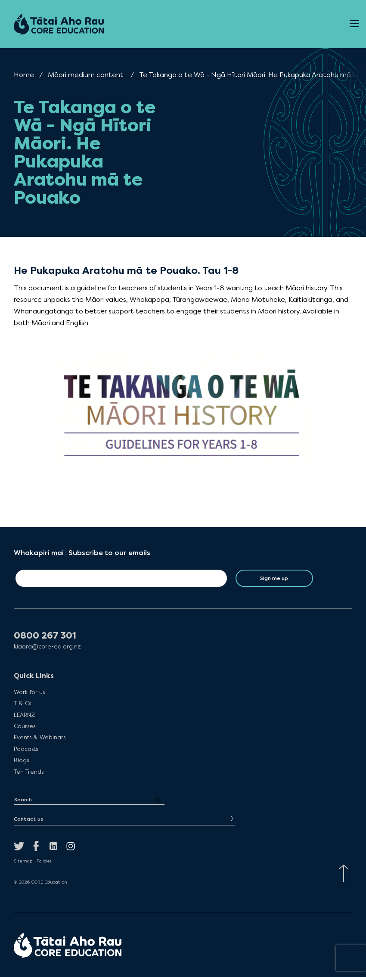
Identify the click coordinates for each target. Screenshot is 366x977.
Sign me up (274, 578)
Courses (24, 726)
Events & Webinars (39, 737)
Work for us (29, 692)
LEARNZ (24, 715)
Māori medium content (86, 75)
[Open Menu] (354, 24)
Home (24, 75)
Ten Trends (28, 772)
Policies (44, 861)
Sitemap (23, 861)
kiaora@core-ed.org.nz (47, 646)
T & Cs (22, 703)
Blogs (21, 760)
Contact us (28, 819)
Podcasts (26, 749)
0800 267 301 (45, 636)
